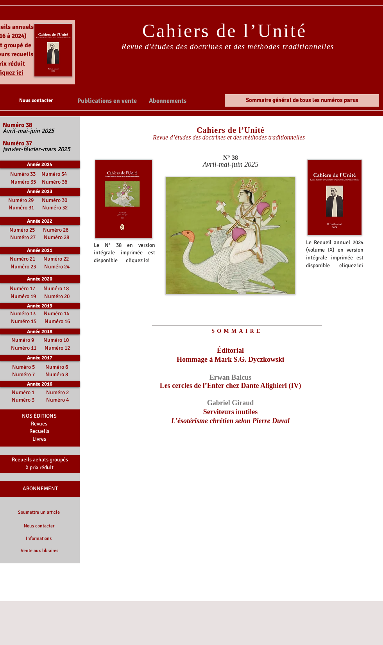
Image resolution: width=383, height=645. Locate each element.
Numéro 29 (21, 200)
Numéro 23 (23, 266)
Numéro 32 (55, 207)
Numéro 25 (22, 230)
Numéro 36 (54, 182)
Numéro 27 (23, 237)
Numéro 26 (55, 230)
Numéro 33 (23, 174)
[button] (107, 100)
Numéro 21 (22, 258)
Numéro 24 (57, 266)
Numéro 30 (54, 200)
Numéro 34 (54, 174)
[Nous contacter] (35, 100)
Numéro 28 (56, 237)
